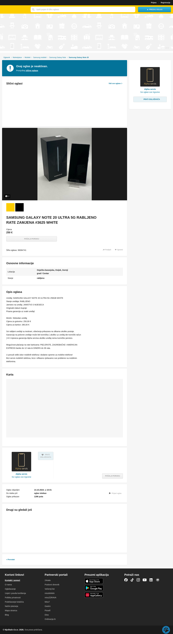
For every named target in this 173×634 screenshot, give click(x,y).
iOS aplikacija (93, 581)
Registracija (165, 3)
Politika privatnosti (13, 597)
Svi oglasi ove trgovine (21, 477)
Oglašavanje (10, 589)
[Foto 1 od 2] (10, 207)
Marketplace (17, 57)
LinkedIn (151, 580)
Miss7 (47, 602)
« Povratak (10, 560)
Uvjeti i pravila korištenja (15, 593)
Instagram (138, 580)
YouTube (145, 580)
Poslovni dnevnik (52, 584)
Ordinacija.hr (50, 619)
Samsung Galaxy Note (57, 57)
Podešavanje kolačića (14, 602)
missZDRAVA (50, 597)
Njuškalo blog (157, 580)
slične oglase (32, 70)
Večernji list (50, 589)
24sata (48, 580)
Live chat (166, 630)
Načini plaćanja (11, 606)
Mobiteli (27, 57)
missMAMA (50, 593)
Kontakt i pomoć (12, 580)
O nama (8, 584)
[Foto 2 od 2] (19, 207)
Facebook (126, 580)
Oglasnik (6, 57)
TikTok (132, 580)
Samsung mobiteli (39, 57)
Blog (7, 615)
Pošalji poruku (31, 239)
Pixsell (47, 610)
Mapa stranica (11, 610)
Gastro (48, 606)
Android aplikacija (93, 588)
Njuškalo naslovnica (14, 9)
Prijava (153, 3)
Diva (47, 615)
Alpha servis (21, 474)
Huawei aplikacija (93, 595)
